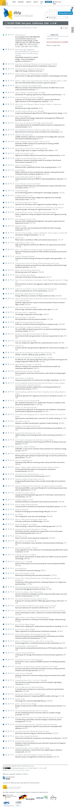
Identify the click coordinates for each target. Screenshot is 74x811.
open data (28, 768)
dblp (14, 2)
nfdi (41, 2)
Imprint (28, 770)
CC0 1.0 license (41, 768)
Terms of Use (11, 770)
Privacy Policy (20, 770)
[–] (49, 35)
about (35, 2)
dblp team (31, 766)
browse (21, 2)
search (28, 2)
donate (48, 2)
